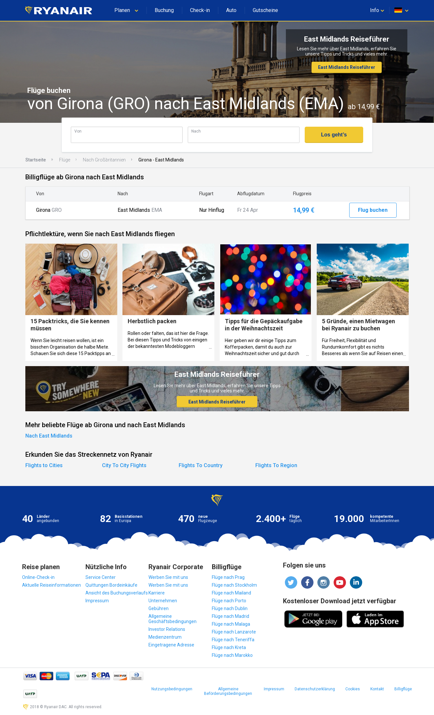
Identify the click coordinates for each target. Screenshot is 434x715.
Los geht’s (334, 134)
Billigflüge (403, 689)
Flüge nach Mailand (231, 592)
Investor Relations (166, 629)
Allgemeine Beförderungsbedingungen (228, 691)
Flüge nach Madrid (230, 616)
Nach (196, 131)
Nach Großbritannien (104, 159)
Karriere (156, 592)
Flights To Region (276, 465)
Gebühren (158, 608)
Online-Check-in (38, 577)
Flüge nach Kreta (229, 647)
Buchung (164, 10)
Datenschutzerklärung (315, 689)
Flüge (64, 159)
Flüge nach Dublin (230, 608)
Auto (231, 10)
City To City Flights (124, 465)
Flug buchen (373, 210)
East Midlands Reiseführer (346, 67)
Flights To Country (201, 465)
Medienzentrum (165, 637)
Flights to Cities (44, 465)
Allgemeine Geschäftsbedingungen (172, 619)
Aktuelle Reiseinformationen (51, 585)
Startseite (35, 159)
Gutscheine (265, 10)
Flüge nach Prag (228, 577)
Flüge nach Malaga (231, 624)
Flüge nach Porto (229, 600)
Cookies (352, 689)
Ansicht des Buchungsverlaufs (116, 592)
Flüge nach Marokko (232, 655)
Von (78, 131)
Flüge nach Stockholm (234, 585)
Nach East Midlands (48, 436)
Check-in (200, 10)
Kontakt (377, 689)
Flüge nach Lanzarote (234, 631)
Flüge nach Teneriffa (233, 639)
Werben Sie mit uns (168, 577)
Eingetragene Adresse (171, 644)
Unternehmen (162, 600)
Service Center (100, 577)
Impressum (97, 600)
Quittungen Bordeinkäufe (111, 585)
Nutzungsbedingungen (171, 689)
